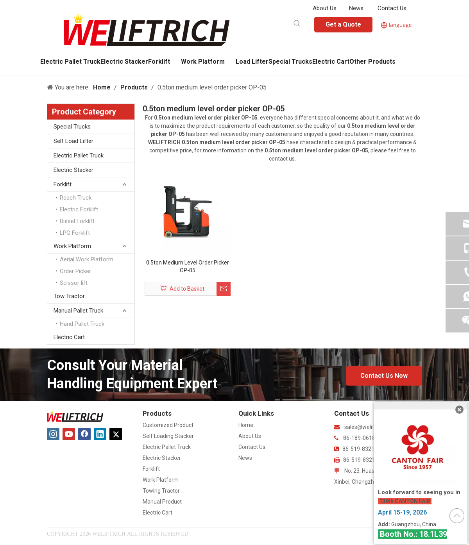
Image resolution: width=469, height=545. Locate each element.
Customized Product (168, 425)
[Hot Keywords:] (297, 24)
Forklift (63, 184)
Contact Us (392, 8)
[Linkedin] (100, 434)
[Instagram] (53, 434)
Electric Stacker (73, 169)
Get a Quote (343, 24)
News (356, 8)
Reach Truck (75, 197)
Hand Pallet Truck (82, 323)
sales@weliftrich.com (370, 427)
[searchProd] (264, 24)
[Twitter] (115, 434)
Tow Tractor (69, 296)
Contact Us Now (384, 375)
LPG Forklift (75, 232)
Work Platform (72, 246)
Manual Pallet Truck (78, 310)
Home (245, 425)
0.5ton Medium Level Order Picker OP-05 (187, 266)
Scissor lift (74, 282)
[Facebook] (84, 434)
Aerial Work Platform (86, 259)
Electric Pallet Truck (79, 155)
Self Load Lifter (73, 141)
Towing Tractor (161, 491)
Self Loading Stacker (168, 436)
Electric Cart (69, 337)
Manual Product (162, 502)
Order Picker (75, 271)
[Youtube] (69, 434)
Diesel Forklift (77, 221)
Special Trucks (72, 126)
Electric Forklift (79, 209)
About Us (325, 8)
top (456, 515)
